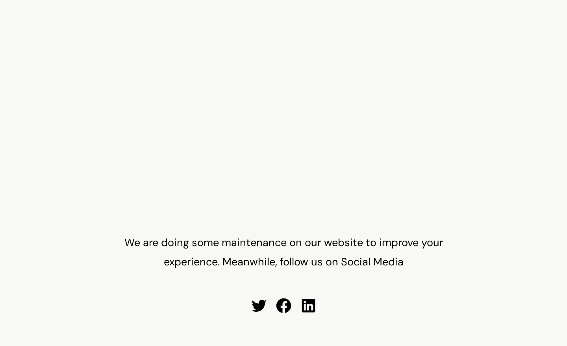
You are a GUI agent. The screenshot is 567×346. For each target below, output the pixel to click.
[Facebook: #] (284, 306)
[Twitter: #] (259, 306)
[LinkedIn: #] (308, 306)
